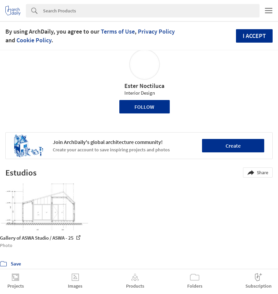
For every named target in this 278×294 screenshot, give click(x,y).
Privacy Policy (156, 31)
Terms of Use (118, 31)
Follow (144, 106)
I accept (254, 36)
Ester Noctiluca (144, 86)
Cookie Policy (33, 40)
